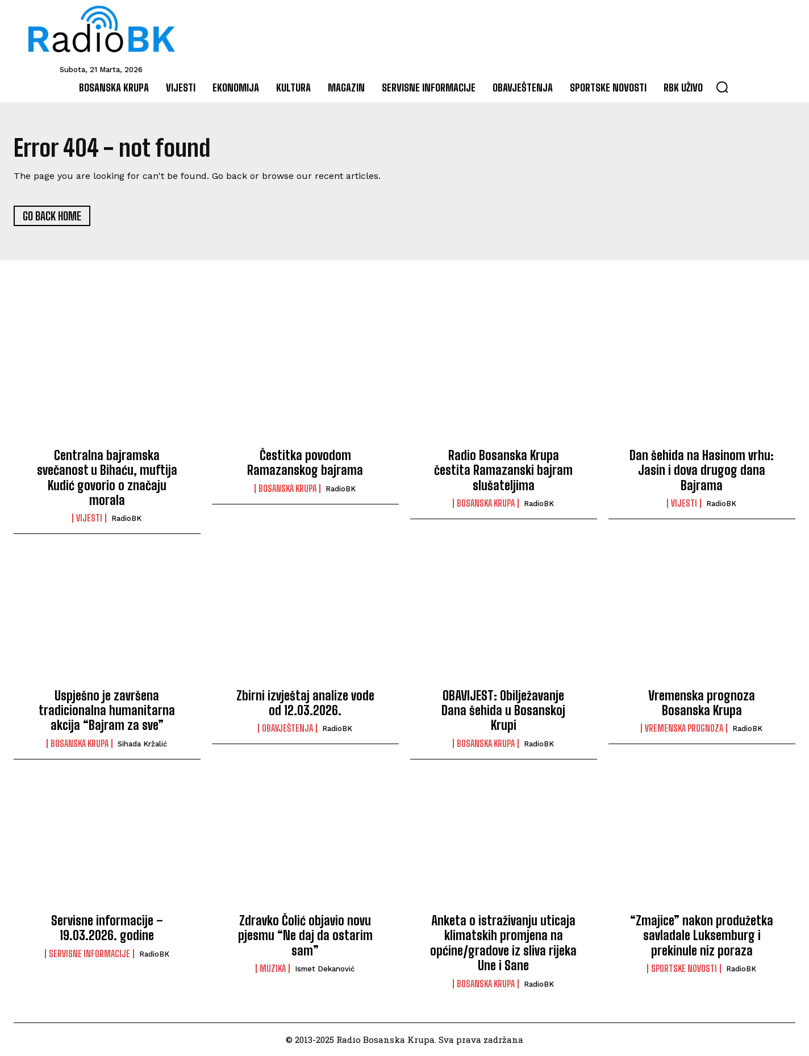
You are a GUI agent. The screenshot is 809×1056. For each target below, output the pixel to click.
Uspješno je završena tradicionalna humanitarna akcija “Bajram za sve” (107, 710)
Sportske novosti (684, 969)
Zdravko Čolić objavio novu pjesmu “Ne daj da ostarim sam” (305, 936)
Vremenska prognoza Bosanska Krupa (701, 703)
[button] (722, 87)
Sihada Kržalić (142, 744)
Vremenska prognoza (684, 728)
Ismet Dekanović (325, 969)
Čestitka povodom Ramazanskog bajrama (305, 463)
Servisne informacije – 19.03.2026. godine (107, 928)
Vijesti (89, 518)
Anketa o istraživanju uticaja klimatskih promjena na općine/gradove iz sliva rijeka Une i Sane (503, 943)
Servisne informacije (89, 954)
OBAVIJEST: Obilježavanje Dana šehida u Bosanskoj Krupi (503, 710)
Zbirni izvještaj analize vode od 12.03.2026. (305, 703)
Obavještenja (287, 728)
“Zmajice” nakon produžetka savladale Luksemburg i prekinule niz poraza (701, 936)
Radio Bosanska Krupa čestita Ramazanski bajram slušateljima (503, 471)
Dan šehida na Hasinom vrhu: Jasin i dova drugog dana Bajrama (701, 471)
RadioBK (126, 519)
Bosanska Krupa (287, 488)
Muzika (273, 969)
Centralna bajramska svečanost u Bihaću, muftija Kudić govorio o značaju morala (107, 478)
